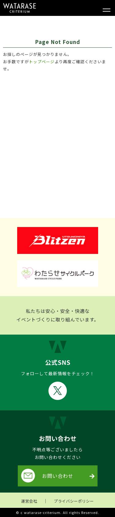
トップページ (42, 61)
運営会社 (29, 501)
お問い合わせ (47, 475)
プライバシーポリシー (74, 501)
